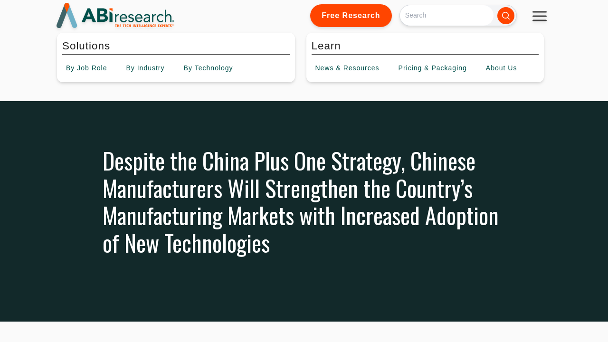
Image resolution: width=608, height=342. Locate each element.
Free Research (351, 15)
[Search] (447, 15)
